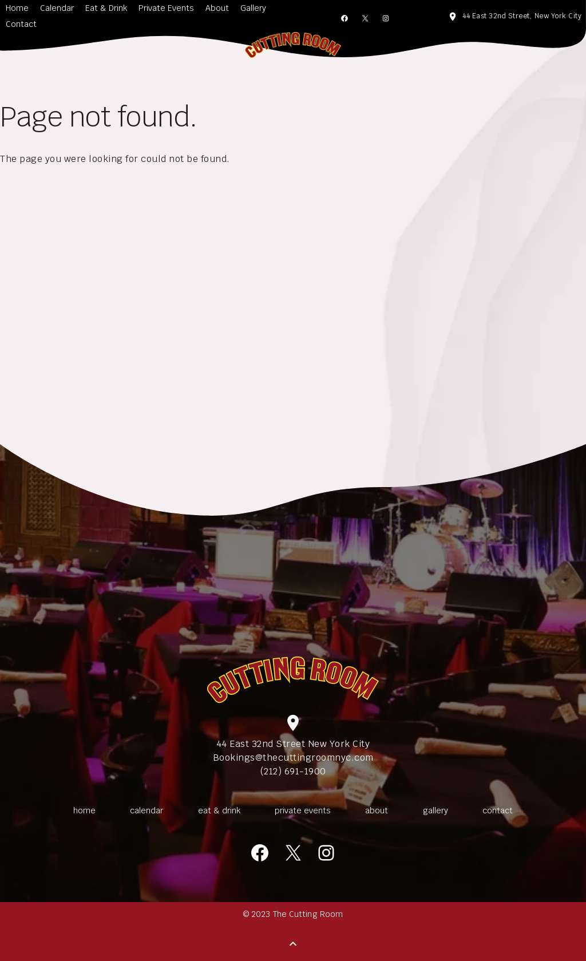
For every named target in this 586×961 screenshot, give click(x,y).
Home (17, 8)
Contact (21, 24)
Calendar (57, 8)
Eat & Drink (106, 8)
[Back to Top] (293, 944)
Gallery (253, 8)
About (217, 8)
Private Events (166, 8)
